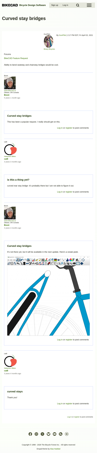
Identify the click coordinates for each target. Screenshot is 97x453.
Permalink (48, 226)
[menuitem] (55, 5)
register (69, 403)
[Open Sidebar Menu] (89, 5)
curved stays (15, 391)
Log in (60, 403)
